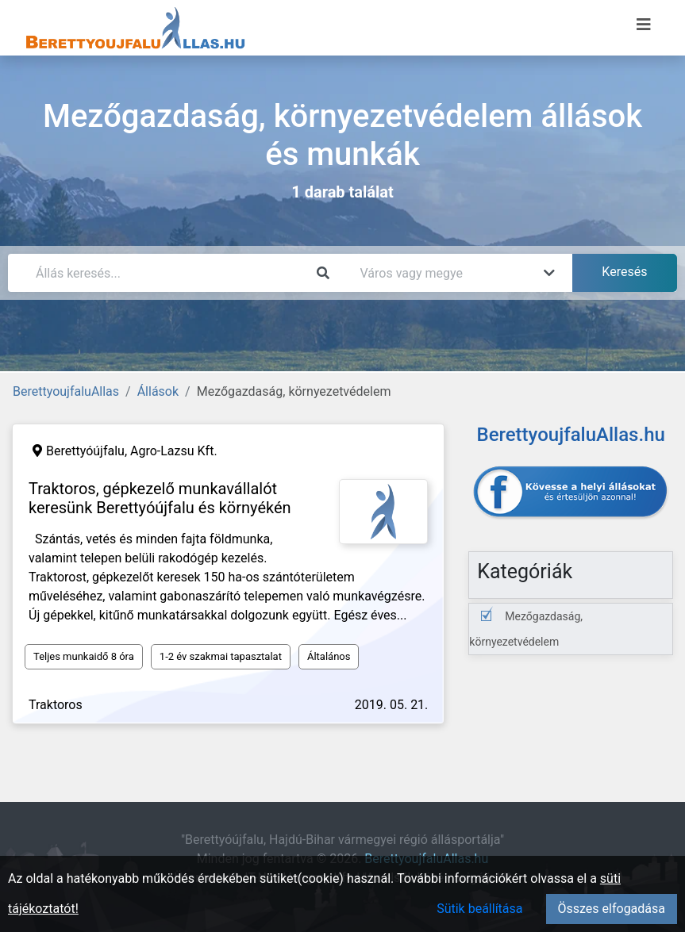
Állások (158, 391)
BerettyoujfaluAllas (66, 391)
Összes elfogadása (611, 908)
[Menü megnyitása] (643, 24)
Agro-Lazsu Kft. (173, 450)
